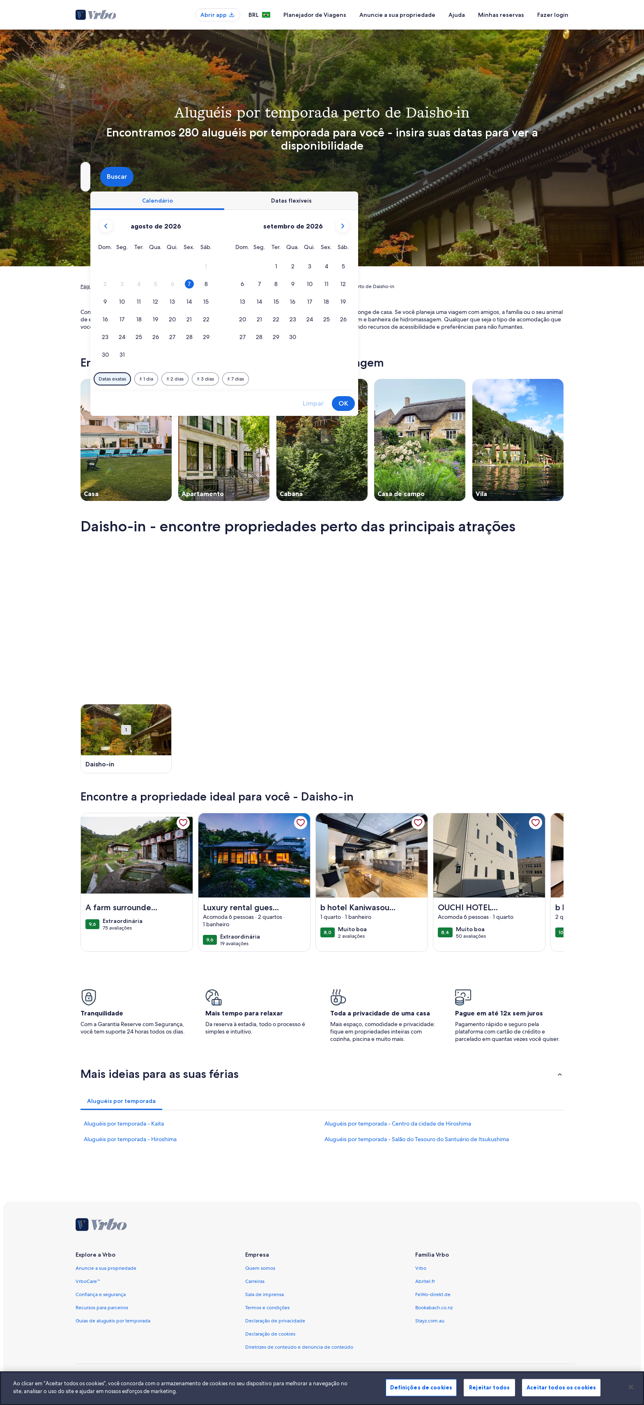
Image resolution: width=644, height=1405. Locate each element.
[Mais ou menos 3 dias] (347, 378)
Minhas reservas (501, 14)
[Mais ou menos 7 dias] (377, 378)
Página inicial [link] (94, 286)
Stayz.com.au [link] (429, 1320)
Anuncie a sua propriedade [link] (106, 1268)
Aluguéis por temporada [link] (144, 286)
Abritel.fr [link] (425, 1281)
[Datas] (303, 177)
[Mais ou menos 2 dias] (316, 378)
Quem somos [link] (260, 1268)
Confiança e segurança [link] (101, 1294)
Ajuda (456, 14)
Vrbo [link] (420, 1268)
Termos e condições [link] (267, 1307)
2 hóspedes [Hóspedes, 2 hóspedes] (414, 179)
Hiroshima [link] (211, 286)
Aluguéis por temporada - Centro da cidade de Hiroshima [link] (397, 1123)
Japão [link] (185, 286)
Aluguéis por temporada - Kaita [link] (124, 1123)
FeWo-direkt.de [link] (433, 1294)
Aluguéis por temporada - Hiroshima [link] (130, 1139)
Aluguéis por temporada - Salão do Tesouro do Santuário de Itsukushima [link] (416, 1139)
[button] (347, 266)
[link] (183, 822)
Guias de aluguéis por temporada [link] (113, 1320)
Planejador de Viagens (314, 14)
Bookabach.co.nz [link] (434, 1307)
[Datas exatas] (254, 378)
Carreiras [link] (254, 1281)
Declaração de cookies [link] (270, 1334)
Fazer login (552, 14)
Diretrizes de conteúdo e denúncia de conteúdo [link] (299, 1347)
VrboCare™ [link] (88, 1281)
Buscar (542, 176)
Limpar (454, 403)
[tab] (299, 200)
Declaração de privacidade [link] (275, 1320)
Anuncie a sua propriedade (397, 14)
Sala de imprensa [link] (264, 1294)
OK (485, 403)
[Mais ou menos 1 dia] (288, 378)
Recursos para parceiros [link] (102, 1307)
